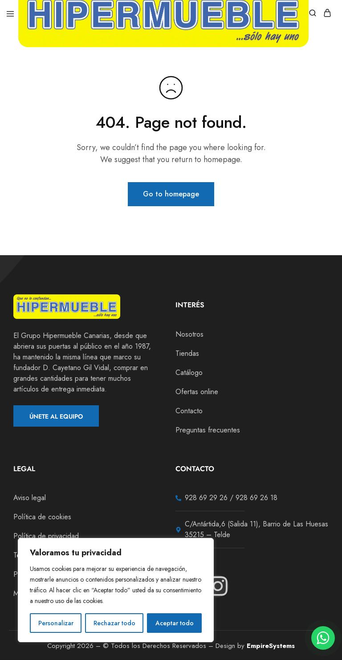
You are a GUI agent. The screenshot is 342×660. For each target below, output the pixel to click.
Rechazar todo (114, 623)
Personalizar (55, 623)
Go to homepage (171, 194)
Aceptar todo (174, 623)
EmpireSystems (271, 646)
